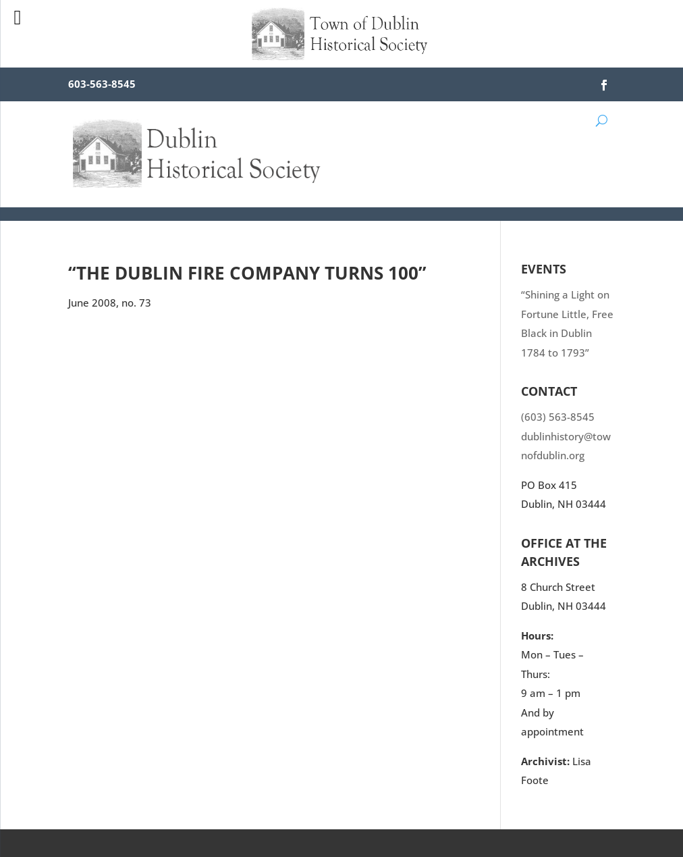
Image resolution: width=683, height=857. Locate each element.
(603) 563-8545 (558, 416)
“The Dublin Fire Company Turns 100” (247, 273)
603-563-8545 (102, 83)
